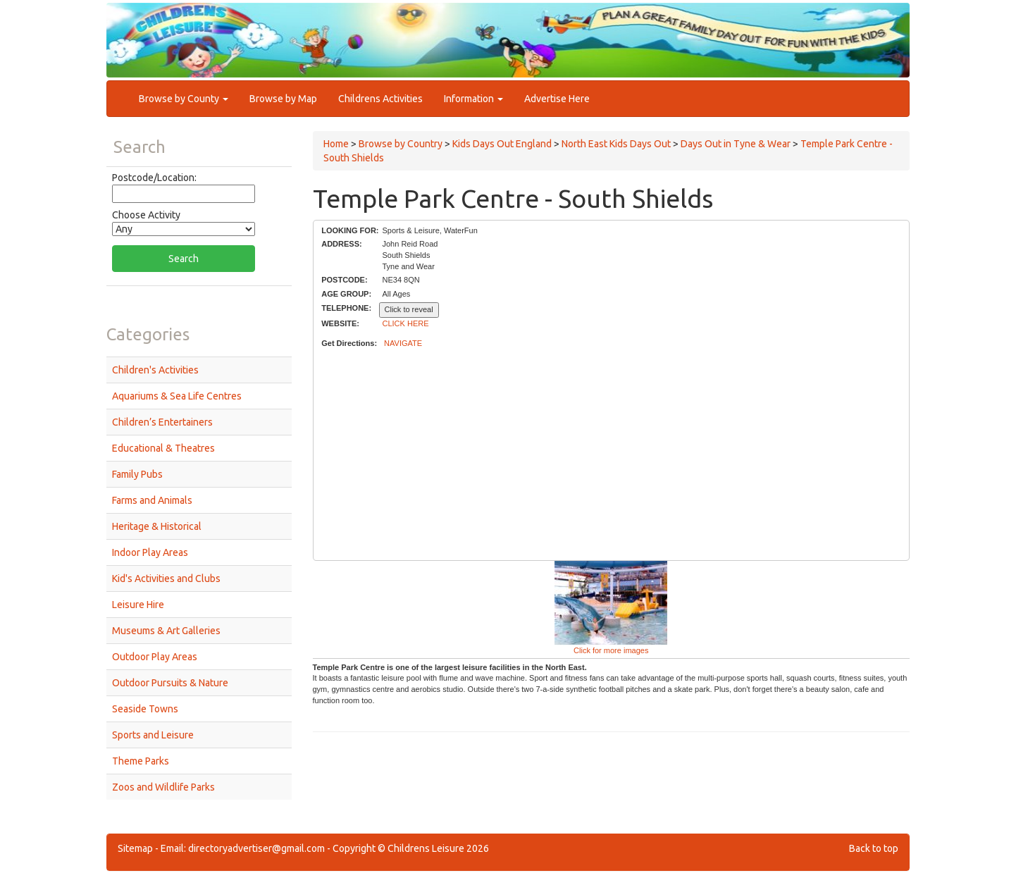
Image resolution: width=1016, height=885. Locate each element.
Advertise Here (557, 98)
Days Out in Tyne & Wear (736, 143)
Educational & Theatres (163, 448)
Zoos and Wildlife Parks (163, 787)
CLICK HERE (406, 323)
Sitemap (135, 848)
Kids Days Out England (502, 143)
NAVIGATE (403, 343)
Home (336, 143)
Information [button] (473, 98)
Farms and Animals (152, 500)
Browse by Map (283, 98)
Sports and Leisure (153, 735)
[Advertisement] (610, 455)
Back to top (873, 848)
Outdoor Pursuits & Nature (170, 682)
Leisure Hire (138, 604)
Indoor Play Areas (150, 552)
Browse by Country (400, 143)
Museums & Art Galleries (166, 630)
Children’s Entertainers (162, 422)
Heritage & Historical (157, 526)
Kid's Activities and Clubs (166, 578)
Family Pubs (137, 474)
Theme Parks (140, 761)
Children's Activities (155, 370)
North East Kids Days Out (616, 143)
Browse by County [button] (183, 98)
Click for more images (611, 650)
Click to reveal (409, 309)
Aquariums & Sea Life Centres (177, 396)
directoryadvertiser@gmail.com (256, 848)
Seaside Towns (145, 708)
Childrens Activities (380, 98)
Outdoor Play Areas (154, 656)
